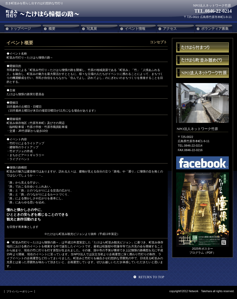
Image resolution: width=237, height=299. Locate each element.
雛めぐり (202, 60)
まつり (202, 47)
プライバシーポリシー (19, 291)
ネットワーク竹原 (202, 73)
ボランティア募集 (215, 29)
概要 (51, 29)
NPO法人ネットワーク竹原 (44, 13)
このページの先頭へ (149, 277)
